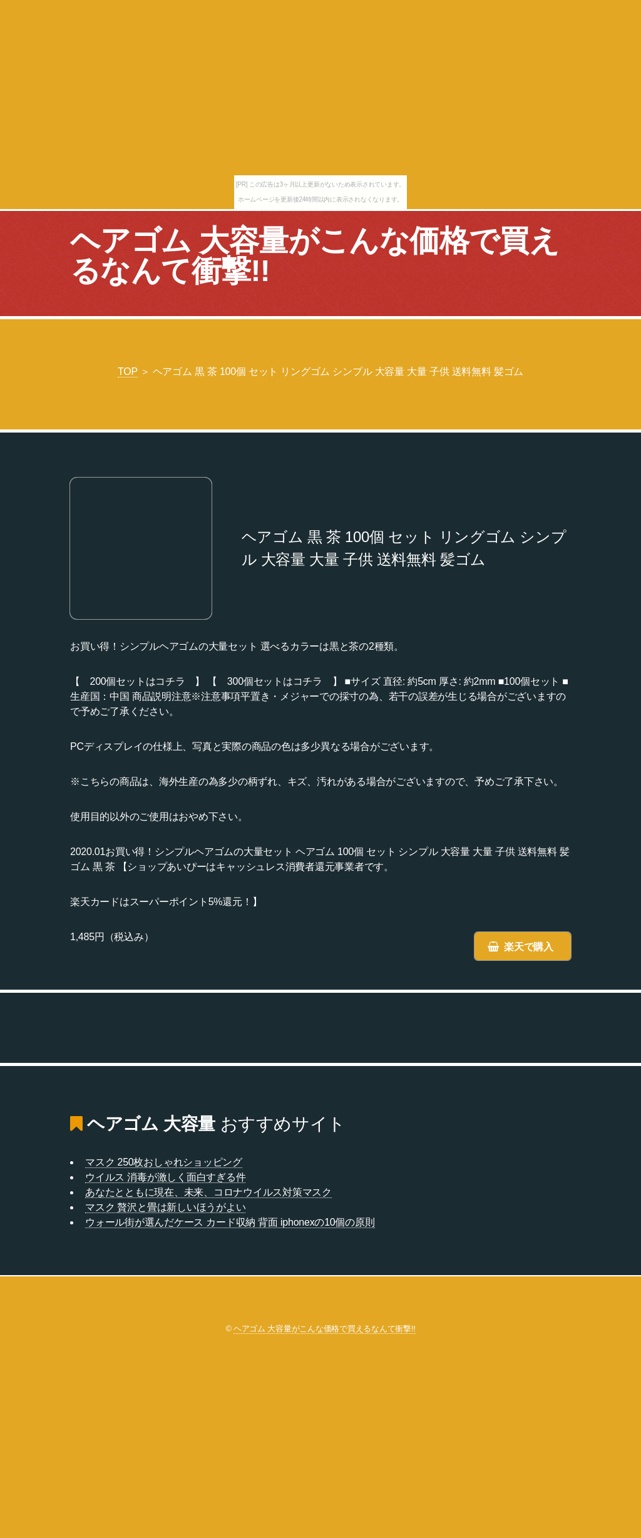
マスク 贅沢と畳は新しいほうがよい (165, 1207)
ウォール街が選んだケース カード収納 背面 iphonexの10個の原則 (230, 1222)
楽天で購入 (528, 946)
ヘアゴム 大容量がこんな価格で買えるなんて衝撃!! (314, 255)
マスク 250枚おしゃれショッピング (163, 1162)
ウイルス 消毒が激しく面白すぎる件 (165, 1177)
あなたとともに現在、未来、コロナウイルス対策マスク (208, 1192)
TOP (128, 371)
